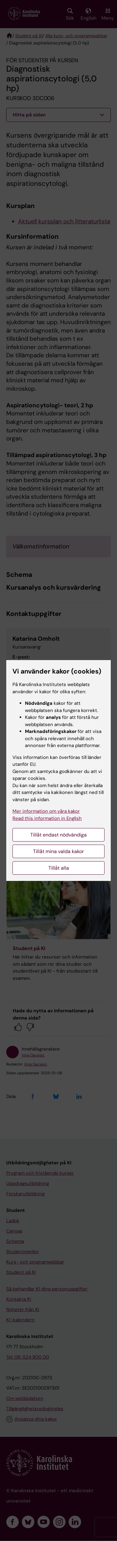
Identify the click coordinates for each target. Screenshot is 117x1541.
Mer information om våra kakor (46, 811)
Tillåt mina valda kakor (58, 851)
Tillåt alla (58, 868)
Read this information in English (47, 818)
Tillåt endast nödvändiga (58, 835)
